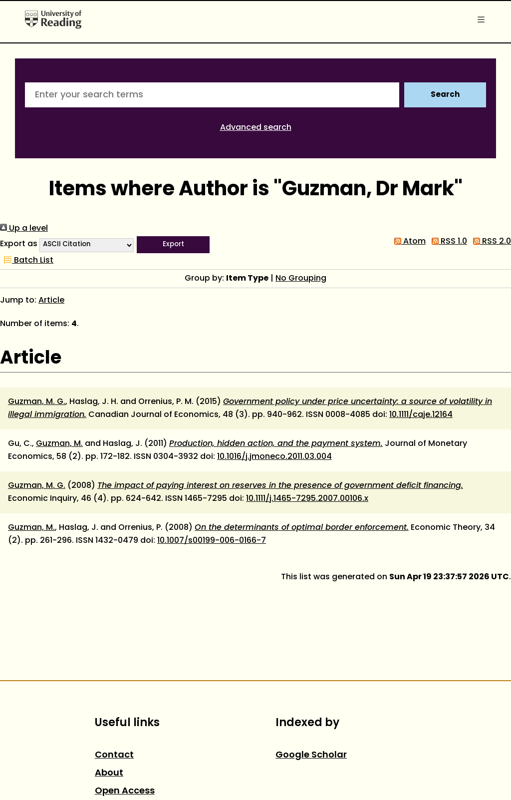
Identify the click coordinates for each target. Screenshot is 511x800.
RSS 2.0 (490, 241)
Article (51, 300)
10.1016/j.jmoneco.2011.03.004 (274, 456)
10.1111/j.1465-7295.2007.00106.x (307, 498)
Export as (18, 244)
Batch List (26, 260)
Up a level (24, 228)
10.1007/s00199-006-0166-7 (211, 540)
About (109, 773)
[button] (173, 244)
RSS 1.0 (447, 241)
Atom (408, 241)
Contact (114, 755)
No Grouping (300, 278)
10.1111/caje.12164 (421, 414)
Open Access (125, 791)
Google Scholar (311, 755)
